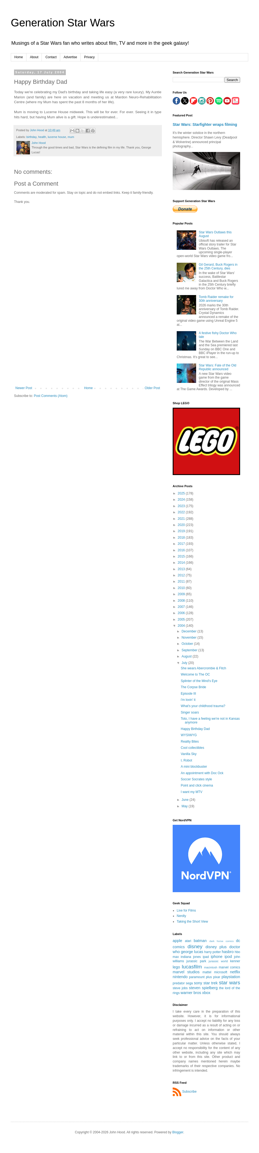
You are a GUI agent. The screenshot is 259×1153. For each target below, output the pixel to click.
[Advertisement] (88, 352)
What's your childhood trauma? (203, 706)
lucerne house (57, 137)
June (185, 800)
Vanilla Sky (188, 754)
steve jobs (180, 988)
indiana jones (191, 957)
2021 (182, 519)
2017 (182, 544)
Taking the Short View (192, 921)
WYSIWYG (189, 735)
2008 (182, 601)
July (185, 663)
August (187, 656)
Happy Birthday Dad (195, 729)
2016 (182, 550)
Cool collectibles (192, 748)
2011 (182, 581)
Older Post (152, 388)
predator (179, 983)
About (34, 57)
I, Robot (186, 760)
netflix (235, 972)
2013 (182, 569)
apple (177, 941)
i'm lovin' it (188, 700)
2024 (182, 499)
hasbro (228, 952)
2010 (182, 588)
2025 (182, 493)
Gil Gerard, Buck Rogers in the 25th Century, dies (218, 266)
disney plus (216, 947)
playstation (230, 977)
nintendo (180, 977)
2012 (182, 575)
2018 (182, 537)
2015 (182, 556)
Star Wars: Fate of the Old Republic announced (217, 367)
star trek (210, 983)
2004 (182, 626)
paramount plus (200, 977)
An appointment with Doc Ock (202, 773)
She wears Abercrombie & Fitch (203, 668)
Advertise (70, 57)
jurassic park (196, 961)
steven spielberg (203, 988)
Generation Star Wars (63, 23)
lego (176, 967)
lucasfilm (192, 967)
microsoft (220, 972)
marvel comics (229, 967)
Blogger (177, 1132)
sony (198, 983)
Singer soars (190, 712)
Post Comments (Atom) (50, 396)
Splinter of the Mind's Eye (199, 681)
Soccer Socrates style (196, 779)
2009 (182, 594)
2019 (182, 531)
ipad (206, 957)
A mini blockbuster (194, 766)
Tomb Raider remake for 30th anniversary (216, 299)
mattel (207, 972)
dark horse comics (221, 941)
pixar (216, 977)
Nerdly (181, 916)
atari (188, 941)
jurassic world (218, 961)
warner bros (190, 993)
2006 (182, 613)
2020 (182, 525)
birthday (31, 137)
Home (18, 57)
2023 (182, 506)
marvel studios (186, 972)
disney (195, 946)
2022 (182, 512)
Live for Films (186, 910)
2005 (182, 619)
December (189, 631)
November (189, 637)
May (185, 806)
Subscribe (189, 1091)
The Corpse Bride (193, 687)
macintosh (210, 967)
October (188, 644)
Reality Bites (190, 741)
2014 (182, 563)
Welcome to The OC (195, 674)
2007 (182, 607)
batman (200, 941)
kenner (235, 961)
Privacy (89, 57)
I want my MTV (191, 792)
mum (71, 137)
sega (189, 983)
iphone (216, 956)
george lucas (192, 952)
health (42, 137)
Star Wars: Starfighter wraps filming (205, 124)
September (190, 650)
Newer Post (23, 388)
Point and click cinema (197, 785)
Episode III (188, 693)
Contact (50, 57)
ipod (228, 956)
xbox (206, 993)
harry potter (212, 952)
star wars (229, 982)
